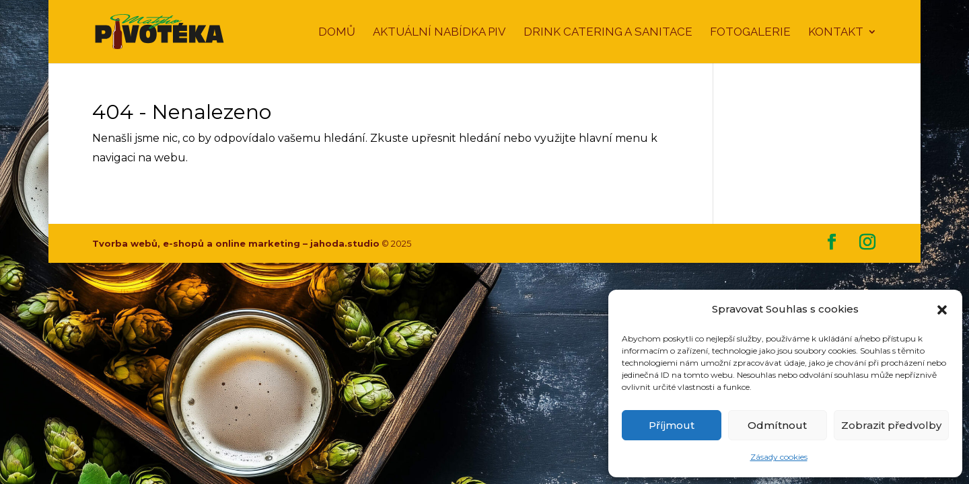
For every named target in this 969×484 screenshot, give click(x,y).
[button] (942, 310)
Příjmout (671, 425)
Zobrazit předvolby (891, 425)
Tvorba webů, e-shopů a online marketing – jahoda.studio (236, 243)
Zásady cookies (779, 457)
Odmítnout (777, 425)
